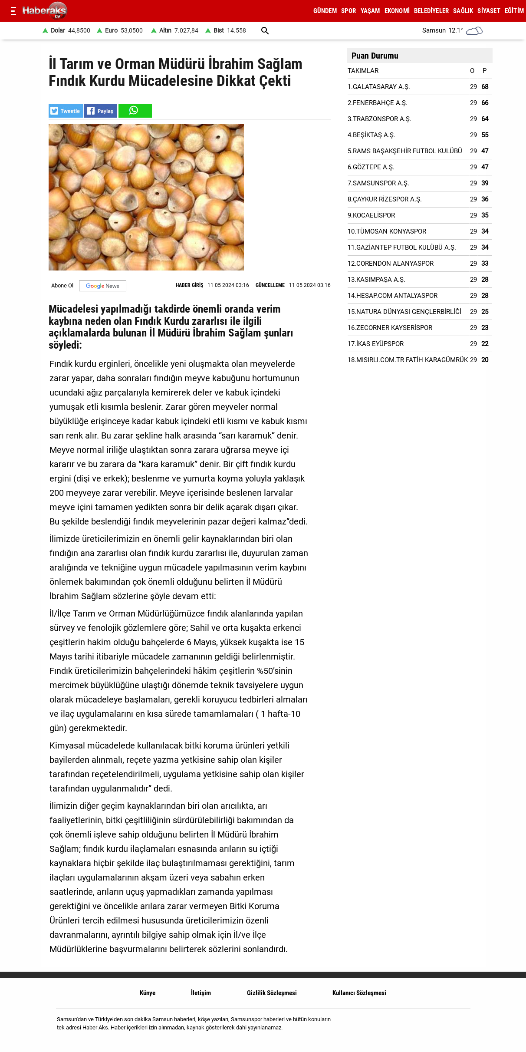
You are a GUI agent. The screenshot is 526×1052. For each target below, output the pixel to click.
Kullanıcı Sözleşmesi (359, 993)
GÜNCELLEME (270, 285)
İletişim (201, 993)
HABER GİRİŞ (189, 285)
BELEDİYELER (431, 11)
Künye (147, 993)
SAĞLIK (463, 11)
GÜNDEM (325, 11)
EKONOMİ (397, 11)
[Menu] (13, 11)
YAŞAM (370, 11)
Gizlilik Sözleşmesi (272, 993)
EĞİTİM (514, 11)
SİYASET (488, 11)
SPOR (348, 11)
